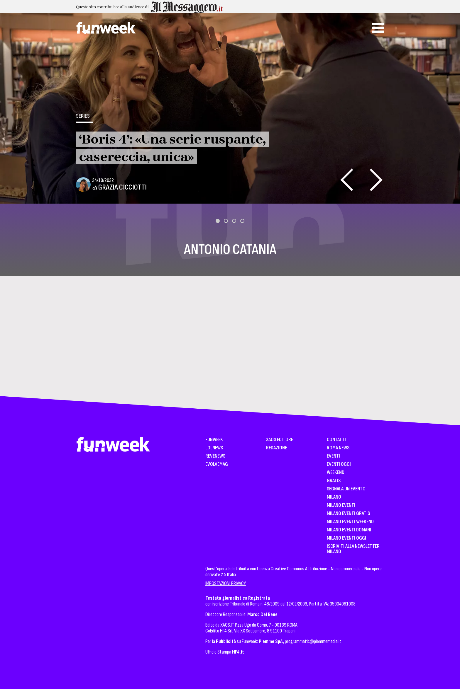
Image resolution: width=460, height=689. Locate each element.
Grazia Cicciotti (122, 187)
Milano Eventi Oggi (346, 538)
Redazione (276, 448)
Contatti (336, 440)
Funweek (214, 440)
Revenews (215, 456)
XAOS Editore (279, 440)
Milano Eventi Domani (349, 530)
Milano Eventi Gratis (348, 513)
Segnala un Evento (346, 489)
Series (83, 116)
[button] (218, 220)
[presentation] (346, 179)
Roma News (338, 448)
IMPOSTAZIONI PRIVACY (225, 583)
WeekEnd (335, 472)
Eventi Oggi (339, 464)
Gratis (334, 481)
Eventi (333, 456)
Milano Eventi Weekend (350, 522)
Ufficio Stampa (218, 652)
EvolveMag (216, 464)
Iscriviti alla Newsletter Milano (353, 549)
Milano (334, 497)
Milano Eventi (341, 505)
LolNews (214, 448)
